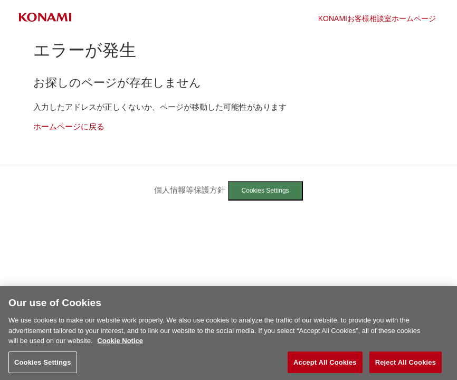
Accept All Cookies (325, 368)
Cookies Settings (265, 190)
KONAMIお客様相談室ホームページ (377, 18)
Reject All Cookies (405, 368)
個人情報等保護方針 (189, 189)
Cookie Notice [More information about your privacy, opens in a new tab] (120, 346)
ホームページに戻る (68, 126)
